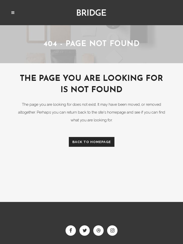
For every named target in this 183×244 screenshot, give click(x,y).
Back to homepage (91, 142)
